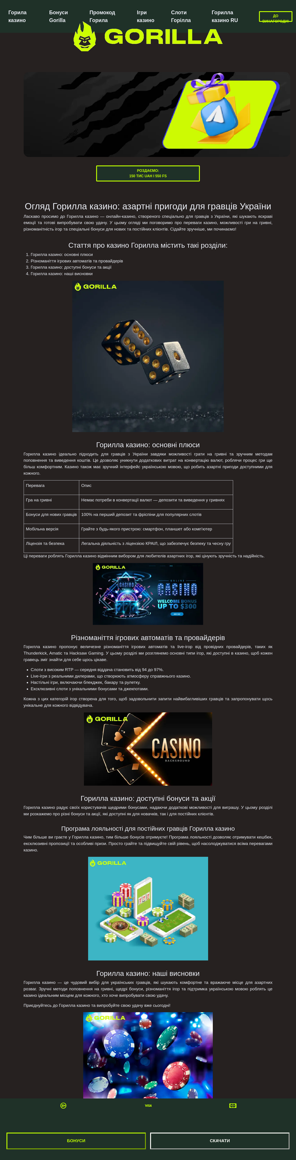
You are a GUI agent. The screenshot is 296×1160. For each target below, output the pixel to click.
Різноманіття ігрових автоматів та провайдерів (77, 261)
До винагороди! (276, 18)
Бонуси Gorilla (58, 16)
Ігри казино (145, 16)
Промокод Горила (102, 16)
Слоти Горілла (181, 16)
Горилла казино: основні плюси (62, 254)
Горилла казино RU (225, 16)
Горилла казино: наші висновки (62, 273)
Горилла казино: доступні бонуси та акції (71, 267)
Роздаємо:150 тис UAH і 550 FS (148, 173)
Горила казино (17, 16)
